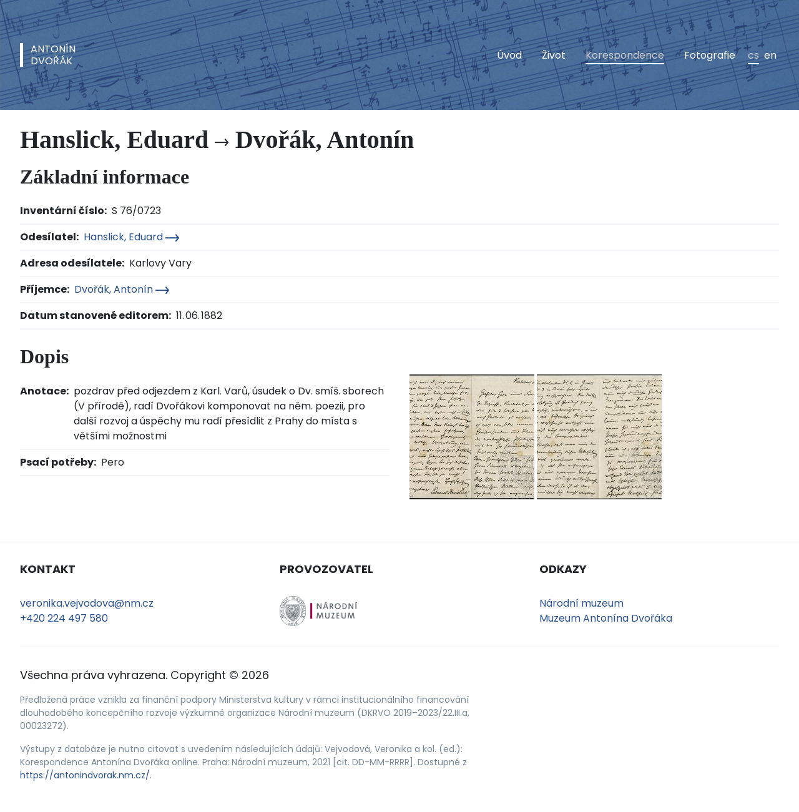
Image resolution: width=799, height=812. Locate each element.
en (770, 55)
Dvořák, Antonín (121, 289)
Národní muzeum (581, 603)
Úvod (509, 55)
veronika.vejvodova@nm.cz (87, 603)
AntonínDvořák (53, 55)
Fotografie (709, 55)
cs (753, 55)
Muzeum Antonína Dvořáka (605, 618)
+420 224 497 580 (64, 618)
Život (554, 55)
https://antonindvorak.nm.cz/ (85, 775)
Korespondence (625, 55)
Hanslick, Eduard (131, 237)
